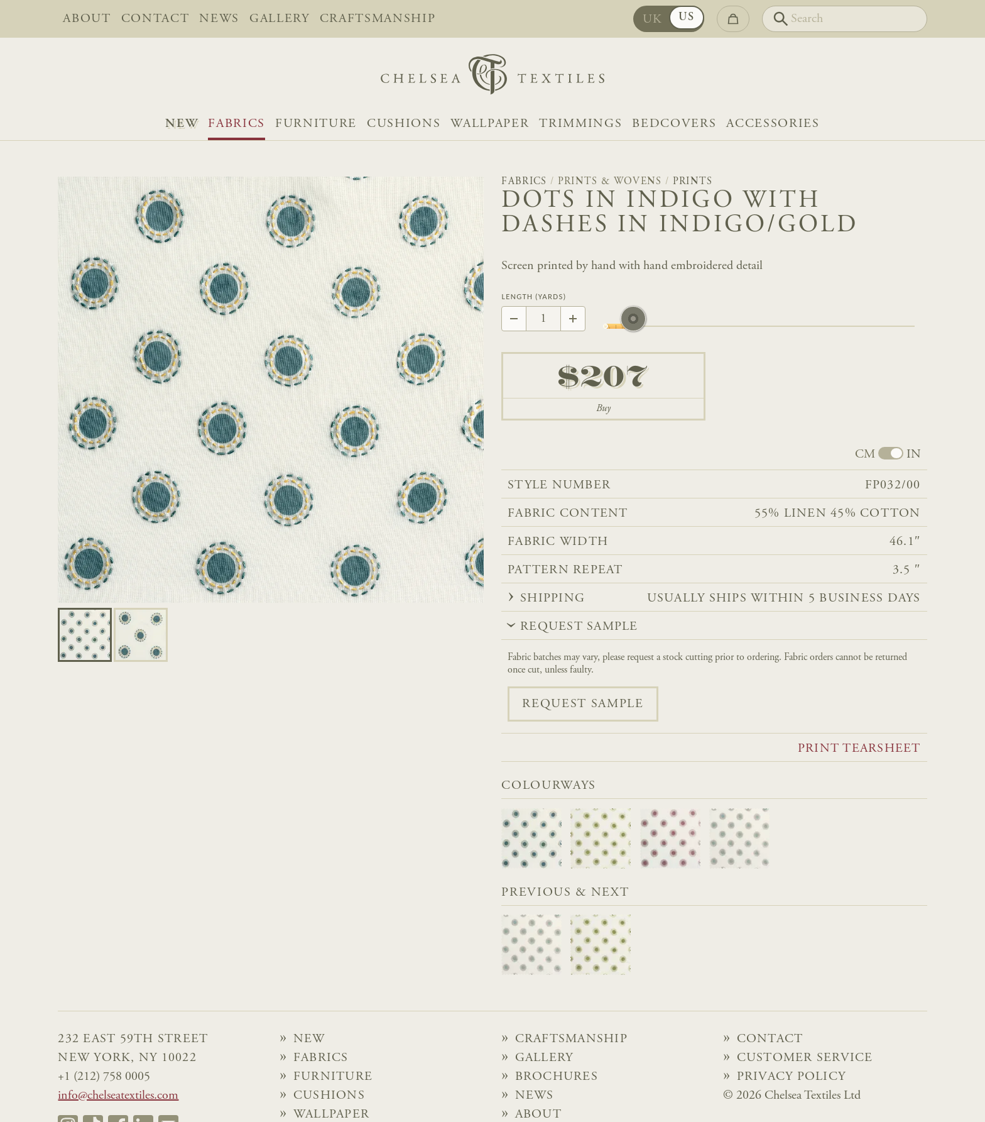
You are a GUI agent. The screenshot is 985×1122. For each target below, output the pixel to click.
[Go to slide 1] (141, 635)
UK (653, 19)
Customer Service (805, 1058)
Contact (155, 19)
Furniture (316, 124)
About (87, 19)
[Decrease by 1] (513, 318)
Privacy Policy (791, 1076)
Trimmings (580, 124)
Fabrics (236, 124)
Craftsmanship (378, 19)
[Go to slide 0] (85, 635)
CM (865, 454)
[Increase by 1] (572, 318)
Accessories (772, 124)
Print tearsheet (859, 748)
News (219, 19)
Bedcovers (674, 124)
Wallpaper (489, 124)
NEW (181, 124)
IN (913, 454)
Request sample (582, 704)
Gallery (279, 19)
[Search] (844, 19)
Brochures (556, 1076)
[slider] (633, 326)
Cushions (403, 124)
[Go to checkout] (733, 19)
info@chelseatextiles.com (118, 1095)
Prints (693, 182)
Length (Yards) (533, 297)
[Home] (492, 77)
